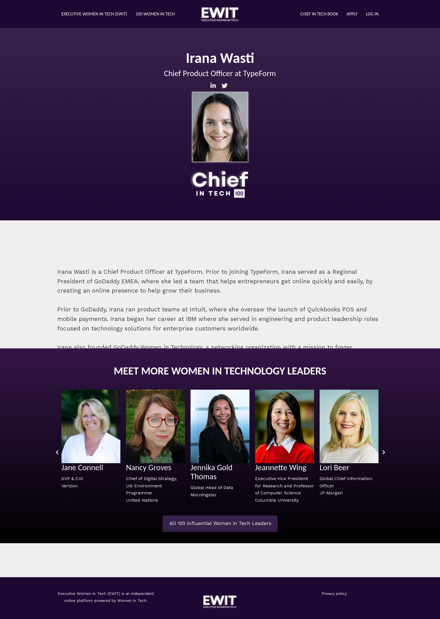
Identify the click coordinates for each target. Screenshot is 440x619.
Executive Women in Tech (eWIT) (94, 14)
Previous (56, 452)
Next (383, 452)
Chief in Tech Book (319, 14)
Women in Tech (131, 600)
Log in (372, 14)
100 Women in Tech (155, 14)
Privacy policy (334, 593)
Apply (352, 14)
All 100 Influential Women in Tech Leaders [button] (220, 523)
